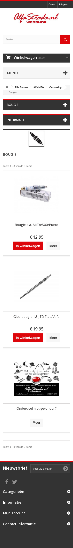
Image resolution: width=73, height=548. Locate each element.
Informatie (16, 120)
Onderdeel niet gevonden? (37, 408)
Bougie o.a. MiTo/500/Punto (36, 224)
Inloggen (63, 4)
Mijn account (14, 513)
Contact (52, 4)
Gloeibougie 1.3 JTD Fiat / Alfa (36, 316)
